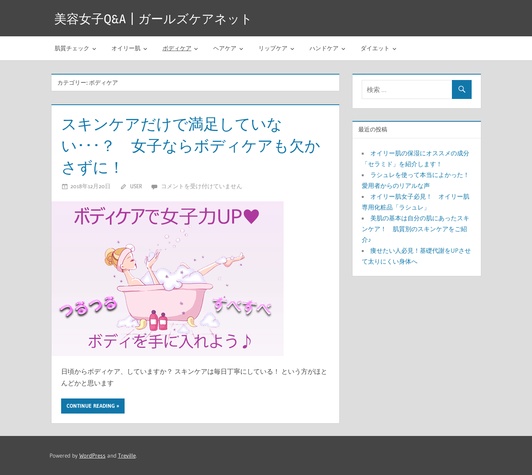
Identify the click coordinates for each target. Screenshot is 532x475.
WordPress (92, 455)
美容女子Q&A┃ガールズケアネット (153, 18)
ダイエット (375, 48)
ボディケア (177, 48)
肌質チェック (72, 48)
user (136, 186)
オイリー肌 (125, 48)
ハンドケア (324, 48)
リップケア (272, 48)
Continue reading (91, 405)
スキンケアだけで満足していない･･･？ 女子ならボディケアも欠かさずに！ (190, 145)
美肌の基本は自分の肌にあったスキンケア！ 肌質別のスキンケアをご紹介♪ (415, 228)
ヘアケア (224, 48)
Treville (127, 455)
